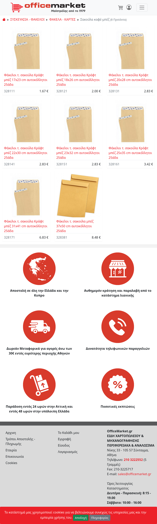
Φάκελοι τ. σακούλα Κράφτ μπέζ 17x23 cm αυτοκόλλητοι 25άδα (25, 80)
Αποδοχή (81, 518)
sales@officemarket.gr (134, 474)
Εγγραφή (64, 439)
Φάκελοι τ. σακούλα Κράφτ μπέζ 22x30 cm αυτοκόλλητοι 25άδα (25, 153)
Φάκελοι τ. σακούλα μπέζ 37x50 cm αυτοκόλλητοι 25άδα (74, 226)
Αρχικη (11, 433)
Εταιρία (11, 450)
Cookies (11, 463)
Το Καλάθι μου (68, 433)
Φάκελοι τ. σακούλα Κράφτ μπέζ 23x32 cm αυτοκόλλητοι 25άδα (78, 153)
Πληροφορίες (100, 518)
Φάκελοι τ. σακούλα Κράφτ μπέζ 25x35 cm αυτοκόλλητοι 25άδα (130, 153)
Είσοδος (64, 445)
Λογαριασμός (68, 452)
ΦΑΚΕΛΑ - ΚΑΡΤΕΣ (62, 19)
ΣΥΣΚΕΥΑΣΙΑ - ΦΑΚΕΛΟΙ (27, 19)
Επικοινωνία (15, 456)
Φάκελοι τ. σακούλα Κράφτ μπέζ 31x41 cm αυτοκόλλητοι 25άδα (25, 226)
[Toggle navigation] (141, 8)
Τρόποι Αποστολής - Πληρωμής (20, 441)
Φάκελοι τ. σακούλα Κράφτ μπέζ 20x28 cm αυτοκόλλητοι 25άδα (130, 80)
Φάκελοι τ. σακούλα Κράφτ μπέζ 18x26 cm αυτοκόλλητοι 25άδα (78, 80)
